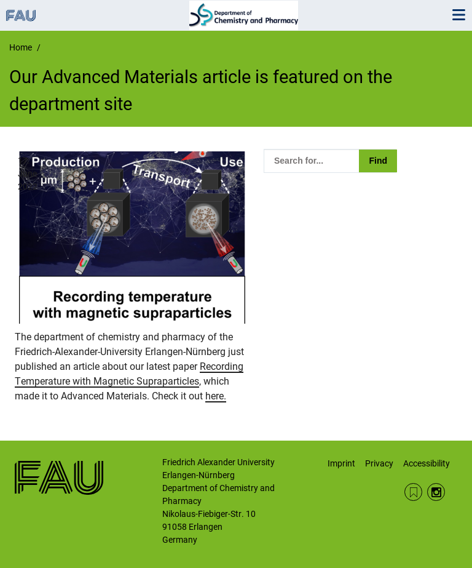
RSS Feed (413, 492)
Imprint (341, 463)
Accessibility (426, 463)
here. (215, 396)
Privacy (379, 463)
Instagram (436, 492)
